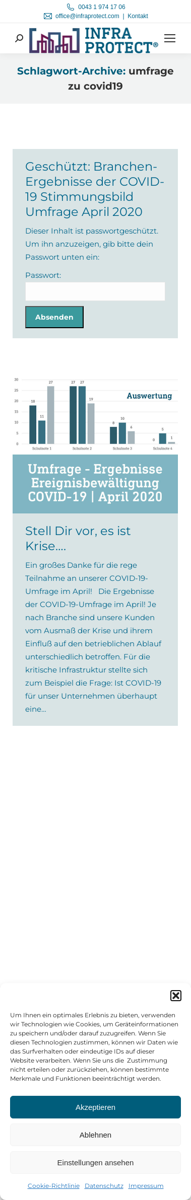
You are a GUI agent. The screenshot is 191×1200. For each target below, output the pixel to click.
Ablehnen (95, 1135)
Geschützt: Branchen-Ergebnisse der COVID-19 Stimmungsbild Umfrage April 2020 (94, 189)
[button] (176, 996)
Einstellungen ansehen (95, 1162)
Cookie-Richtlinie (54, 1185)
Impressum (146, 1185)
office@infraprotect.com (87, 16)
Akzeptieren (95, 1107)
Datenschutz (104, 1185)
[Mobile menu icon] (170, 38)
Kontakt (138, 16)
